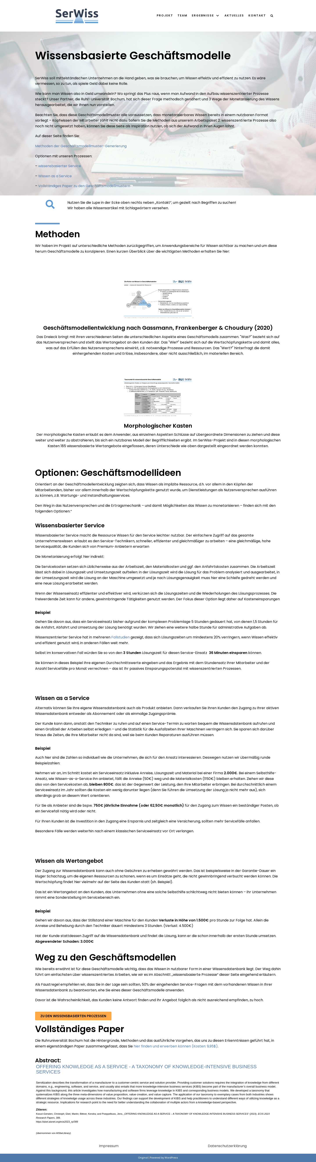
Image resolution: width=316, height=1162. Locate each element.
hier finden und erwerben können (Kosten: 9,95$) (176, 1046)
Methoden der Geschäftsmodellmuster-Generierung (81, 146)
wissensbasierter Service (59, 165)
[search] (271, 16)
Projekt (165, 15)
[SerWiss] (77, 15)
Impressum (108, 1145)
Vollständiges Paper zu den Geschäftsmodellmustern (83, 185)
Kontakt (257, 15)
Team (182, 15)
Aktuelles (234, 15)
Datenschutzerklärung (227, 1145)
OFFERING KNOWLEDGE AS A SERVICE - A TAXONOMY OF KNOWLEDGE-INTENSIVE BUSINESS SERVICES (146, 1069)
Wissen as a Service (55, 176)
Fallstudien (120, 637)
